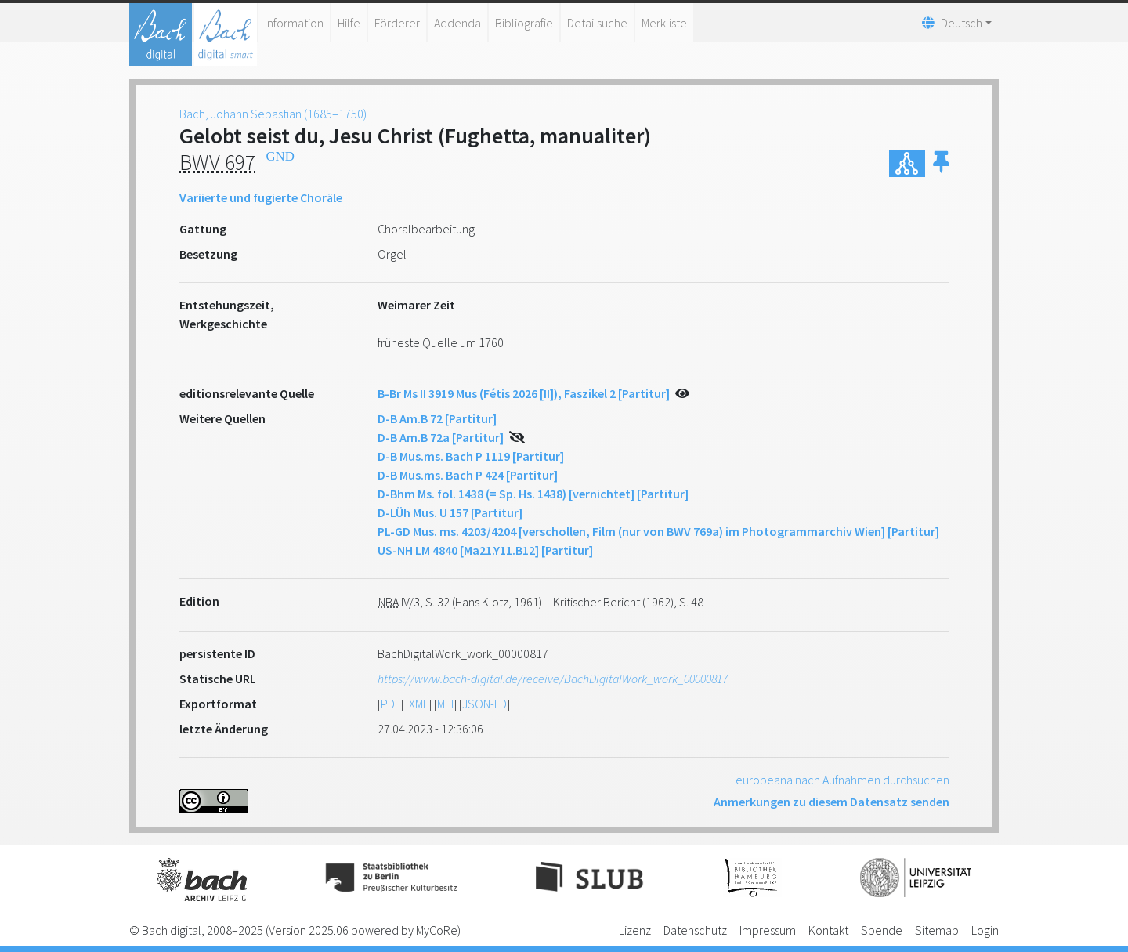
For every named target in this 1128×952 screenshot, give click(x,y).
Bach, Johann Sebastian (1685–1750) (273, 113)
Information (294, 23)
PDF (390, 703)
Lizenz (635, 930)
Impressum (767, 930)
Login (985, 930)
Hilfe (349, 23)
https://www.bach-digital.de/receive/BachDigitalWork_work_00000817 (553, 678)
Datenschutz (695, 930)
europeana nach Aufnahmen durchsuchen (842, 779)
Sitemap (937, 930)
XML (418, 703)
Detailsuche (597, 23)
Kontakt (828, 930)
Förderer (397, 23)
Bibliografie (524, 23)
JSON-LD (484, 703)
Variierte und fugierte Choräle (260, 197)
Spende (881, 930)
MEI (445, 703)
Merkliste (664, 23)
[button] (941, 163)
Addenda (457, 23)
